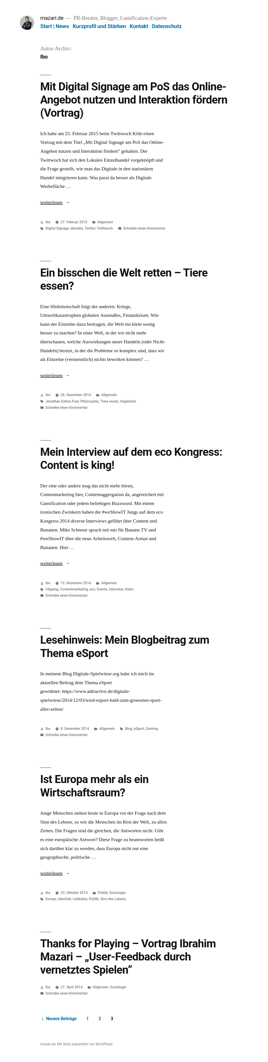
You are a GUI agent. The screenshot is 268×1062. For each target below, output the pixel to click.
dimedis (77, 228)
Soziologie (117, 893)
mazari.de (51, 18)
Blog (128, 728)
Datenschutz (167, 26)
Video (129, 589)
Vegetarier (128, 401)
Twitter (90, 228)
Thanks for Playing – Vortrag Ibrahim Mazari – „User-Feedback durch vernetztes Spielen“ (128, 957)
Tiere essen (109, 401)
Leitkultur (80, 899)
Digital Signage (57, 228)
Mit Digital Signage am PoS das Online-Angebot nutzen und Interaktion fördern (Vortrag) (133, 100)
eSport (139, 728)
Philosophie (89, 401)
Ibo (47, 222)
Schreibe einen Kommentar (144, 228)
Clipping (51, 589)
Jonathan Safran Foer (62, 401)
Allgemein (105, 222)
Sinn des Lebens (113, 899)
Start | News (54, 26)
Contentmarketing (74, 589)
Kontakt (139, 26)
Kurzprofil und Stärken (99, 26)
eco (92, 589)
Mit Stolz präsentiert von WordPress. (85, 1044)
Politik (103, 893)
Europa (50, 899)
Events (102, 589)
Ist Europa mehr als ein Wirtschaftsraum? (94, 786)
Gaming (152, 728)
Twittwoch (105, 228)
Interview (116, 589)
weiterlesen (51, 202)
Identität (64, 899)
